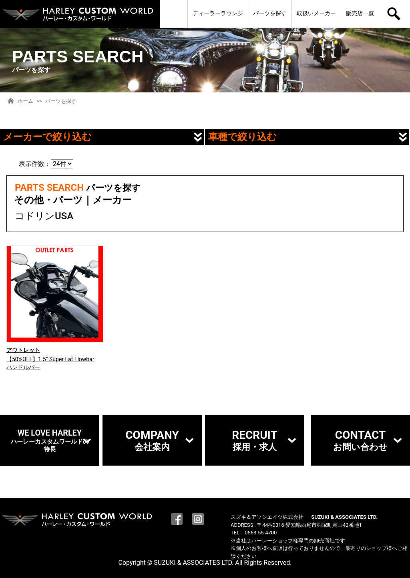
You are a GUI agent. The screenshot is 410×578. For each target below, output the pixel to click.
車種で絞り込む (242, 136)
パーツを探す (270, 13)
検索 (394, 14)
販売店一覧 (360, 13)
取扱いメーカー (316, 13)
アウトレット (23, 350)
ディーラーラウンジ (218, 13)
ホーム (25, 101)
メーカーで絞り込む (47, 136)
